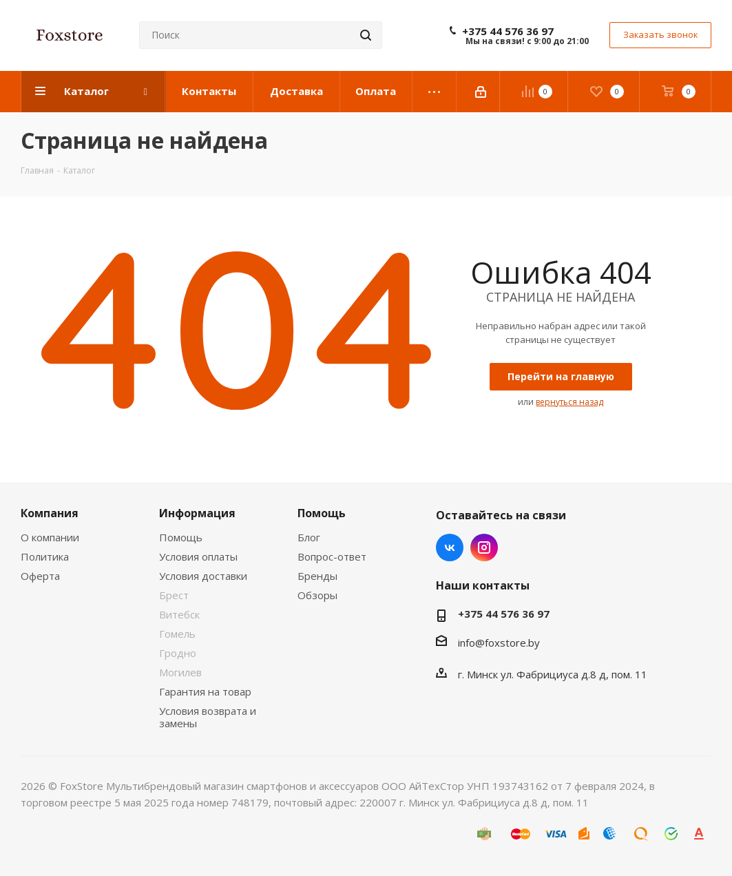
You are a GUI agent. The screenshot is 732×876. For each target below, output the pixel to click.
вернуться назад (569, 402)
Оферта (40, 576)
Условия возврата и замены (207, 717)
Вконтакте (449, 547)
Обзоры (317, 595)
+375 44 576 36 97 (508, 31)
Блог (308, 537)
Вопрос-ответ (331, 556)
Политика (45, 556)
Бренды (317, 576)
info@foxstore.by (499, 642)
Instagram (484, 547)
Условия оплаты (198, 556)
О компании (50, 537)
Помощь (180, 537)
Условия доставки (203, 576)
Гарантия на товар (205, 691)
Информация (197, 513)
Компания (50, 513)
